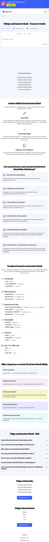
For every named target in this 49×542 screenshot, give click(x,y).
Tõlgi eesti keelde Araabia (24, 483)
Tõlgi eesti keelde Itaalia (24, 75)
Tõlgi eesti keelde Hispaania (24, 68)
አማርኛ (24, 508)
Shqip (24, 505)
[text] (24, 40)
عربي (24, 510)
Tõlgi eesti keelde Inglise (24, 73)
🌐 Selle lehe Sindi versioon (24, 64)
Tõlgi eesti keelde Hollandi (24, 70)
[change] (24, 34)
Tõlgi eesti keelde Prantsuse (24, 78)
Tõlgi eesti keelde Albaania (24, 478)
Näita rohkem (24, 534)
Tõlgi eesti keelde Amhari (24, 480)
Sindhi (29, 34)
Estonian (19, 34)
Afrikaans (24, 503)
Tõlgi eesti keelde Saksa (24, 80)
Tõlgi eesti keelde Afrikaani (24, 475)
